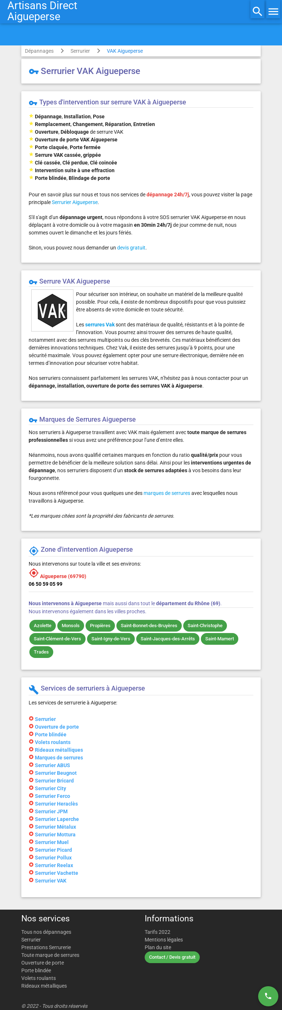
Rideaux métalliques (44, 986)
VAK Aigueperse (125, 51)
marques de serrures (167, 493)
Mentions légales (164, 940)
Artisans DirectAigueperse (42, 11)
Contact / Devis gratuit (172, 957)
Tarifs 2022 (157, 932)
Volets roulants (38, 978)
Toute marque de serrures (50, 955)
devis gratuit (131, 248)
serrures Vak (100, 325)
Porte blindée (36, 970)
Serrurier (80, 51)
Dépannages (39, 51)
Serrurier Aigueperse (75, 202)
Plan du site (158, 947)
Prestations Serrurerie (46, 947)
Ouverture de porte (42, 963)
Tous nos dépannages (46, 932)
